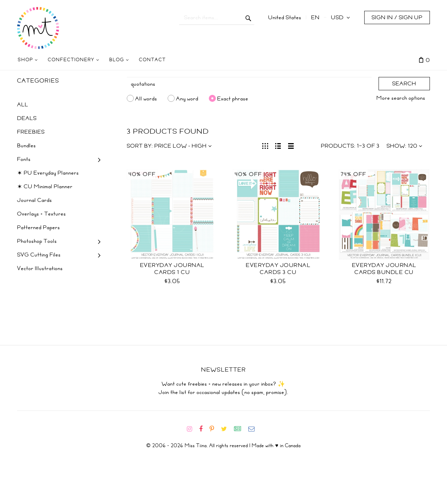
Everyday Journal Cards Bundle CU (384, 268)
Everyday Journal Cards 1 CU (172, 268)
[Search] (249, 84)
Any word (187, 98)
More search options (400, 98)
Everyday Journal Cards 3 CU (278, 268)
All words (146, 98)
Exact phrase (232, 98)
